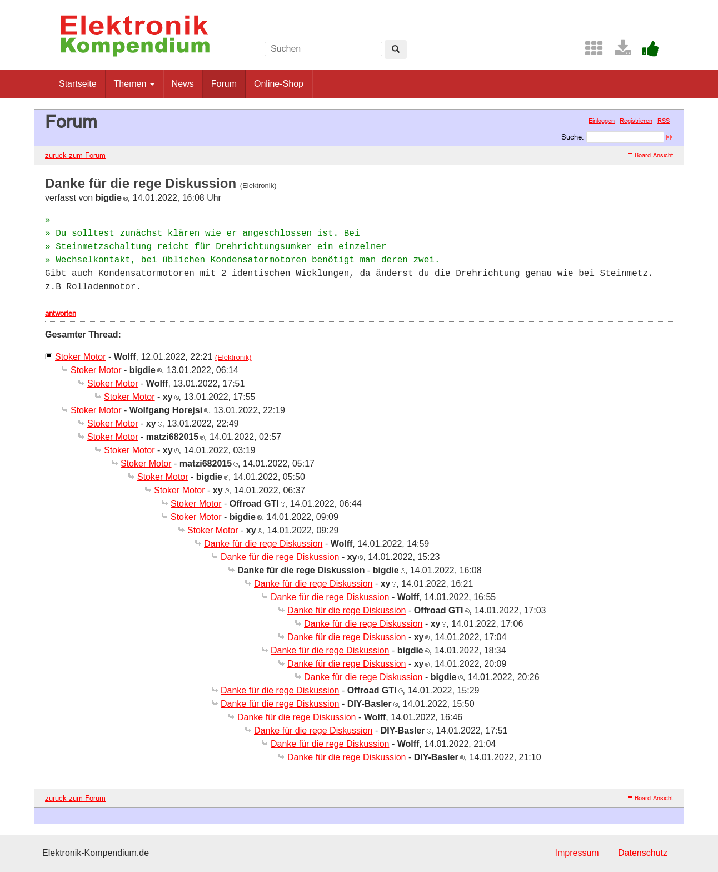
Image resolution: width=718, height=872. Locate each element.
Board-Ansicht (650, 155)
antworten (60, 313)
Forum (224, 83)
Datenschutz (642, 853)
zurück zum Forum (75, 155)
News (183, 83)
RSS (663, 121)
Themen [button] (134, 83)
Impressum (577, 853)
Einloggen (602, 121)
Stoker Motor (80, 356)
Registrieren (636, 121)
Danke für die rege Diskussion (263, 543)
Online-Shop (278, 83)
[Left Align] (396, 49)
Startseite (78, 83)
